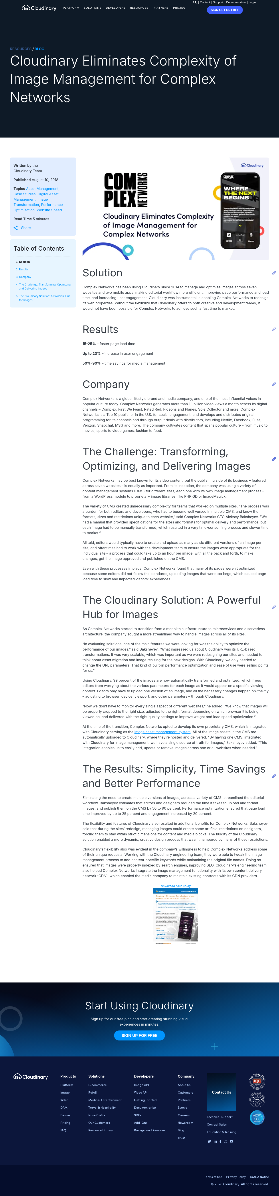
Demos (65, 1115)
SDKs (137, 1115)
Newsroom (185, 1122)
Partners (160, 7)
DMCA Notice (259, 1176)
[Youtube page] (231, 1141)
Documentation (235, 2)
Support (218, 2)
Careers (184, 1115)
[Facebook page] (221, 1142)
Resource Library (100, 1130)
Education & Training (221, 1132)
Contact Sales (217, 1124)
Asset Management (42, 188)
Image (65, 1092)
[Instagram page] (225, 1142)
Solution (24, 262)
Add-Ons (140, 1122)
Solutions (92, 7)
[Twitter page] (209, 1142)
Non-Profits (96, 1115)
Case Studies (25, 194)
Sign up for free (225, 10)
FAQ (63, 1130)
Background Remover (149, 1130)
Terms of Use (213, 1176)
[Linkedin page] (215, 1142)
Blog (181, 1130)
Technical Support (220, 1116)
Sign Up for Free (139, 1035)
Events (182, 1107)
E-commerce (97, 1084)
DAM (63, 1107)
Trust (181, 1137)
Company (25, 277)
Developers (116, 7)
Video (64, 1100)
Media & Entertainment (105, 1100)
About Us (184, 1084)
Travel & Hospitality (102, 1107)
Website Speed (49, 210)
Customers (185, 1092)
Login (252, 2)
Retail (92, 1092)
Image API (141, 1084)
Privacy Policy (236, 1176)
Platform (71, 7)
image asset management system (163, 732)
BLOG (39, 49)
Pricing (179, 7)
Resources (139, 7)
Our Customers (99, 1122)
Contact (205, 2)
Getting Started (145, 1100)
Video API (141, 1092)
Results (23, 269)
